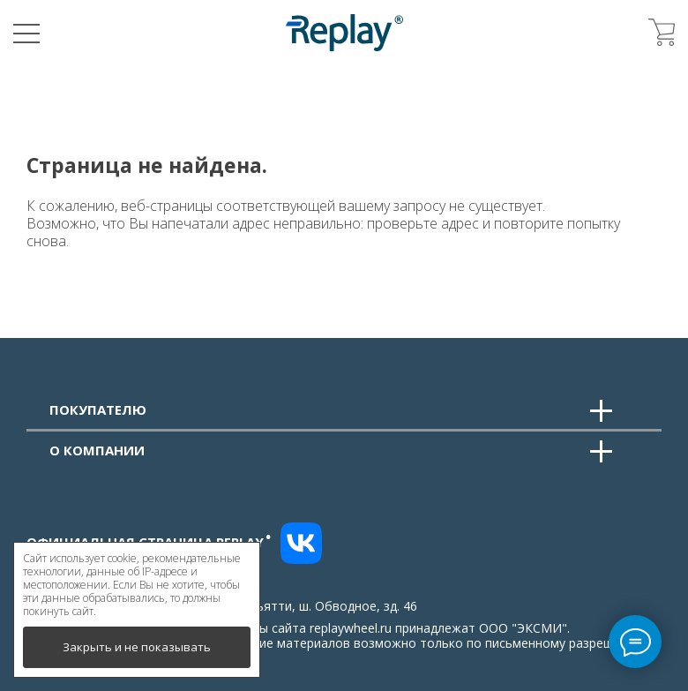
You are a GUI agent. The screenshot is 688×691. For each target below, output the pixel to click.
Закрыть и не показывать (137, 647)
